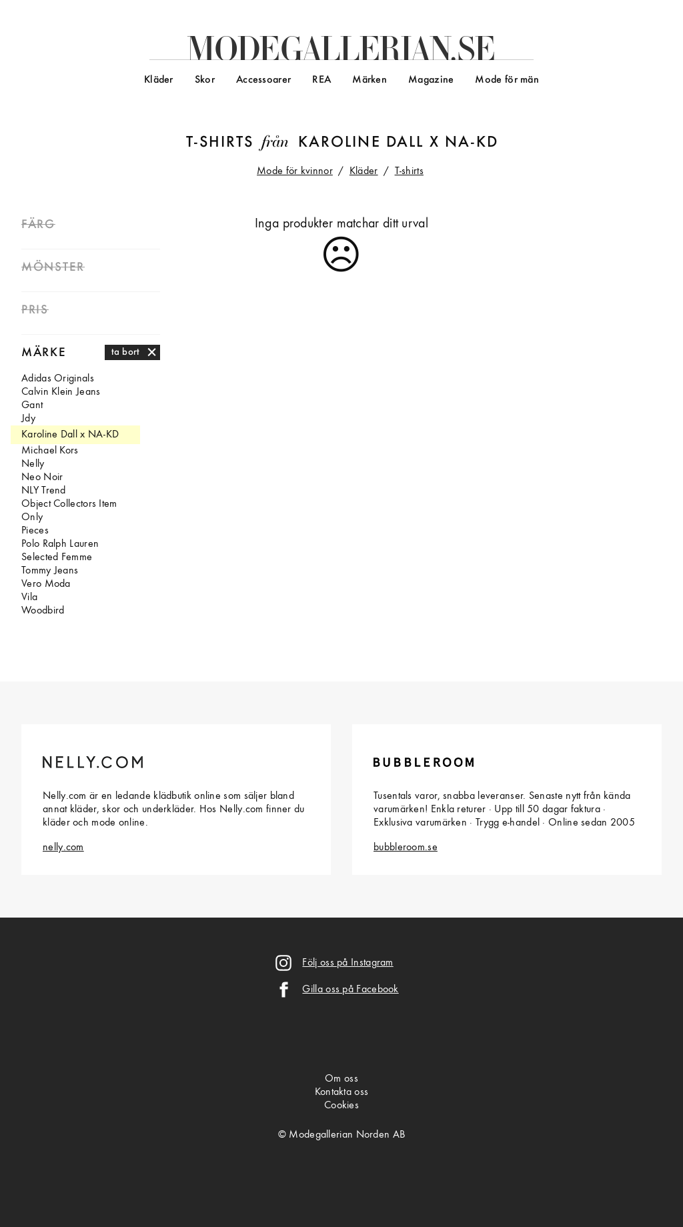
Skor (205, 80)
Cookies (341, 1105)
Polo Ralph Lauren (60, 544)
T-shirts (219, 143)
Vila (29, 597)
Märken (369, 80)
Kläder (158, 80)
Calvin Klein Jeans (60, 392)
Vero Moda (46, 584)
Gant (32, 405)
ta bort (125, 352)
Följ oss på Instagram (347, 963)
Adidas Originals (57, 378)
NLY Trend (43, 490)
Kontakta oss (342, 1092)
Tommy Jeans (49, 570)
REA (321, 80)
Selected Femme (56, 557)
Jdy (28, 418)
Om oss (341, 1079)
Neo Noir (42, 477)
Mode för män (507, 80)
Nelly (33, 464)
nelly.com (63, 847)
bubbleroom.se (406, 847)
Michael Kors (50, 450)
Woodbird (42, 610)
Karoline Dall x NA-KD (398, 143)
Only (32, 517)
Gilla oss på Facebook (350, 989)
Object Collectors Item (69, 504)
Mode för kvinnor (295, 171)
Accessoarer (263, 80)
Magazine (431, 80)
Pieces (35, 530)
